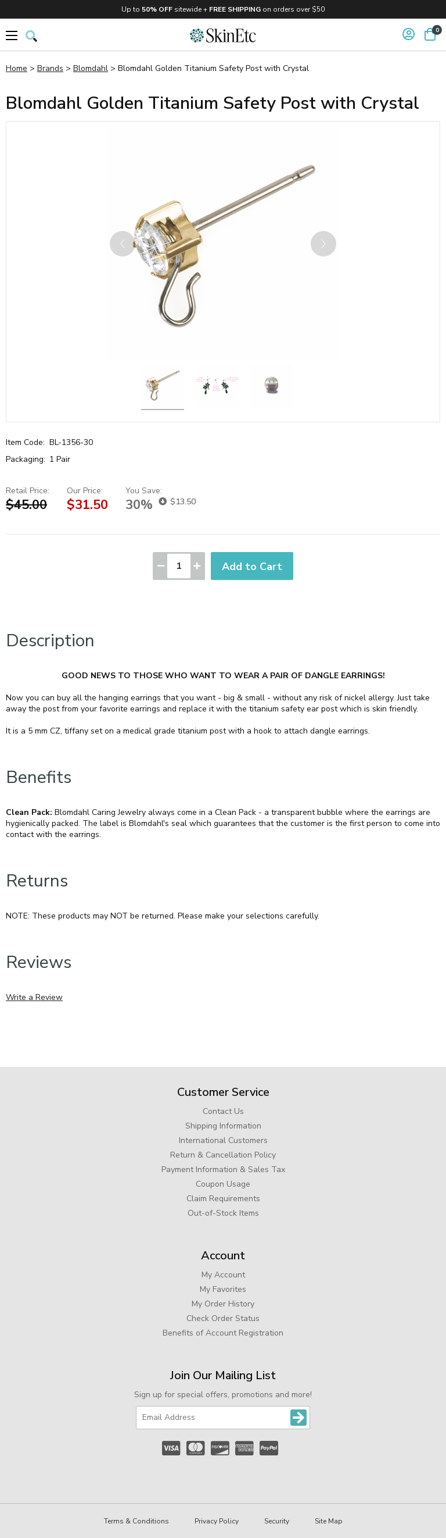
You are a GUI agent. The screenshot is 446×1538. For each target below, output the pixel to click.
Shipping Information (223, 1125)
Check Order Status (223, 1318)
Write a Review (34, 997)
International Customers (223, 1140)
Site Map (329, 1521)
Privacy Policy (217, 1521)
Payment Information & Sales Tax (223, 1169)
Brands (50, 68)
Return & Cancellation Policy (223, 1154)
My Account (223, 1274)
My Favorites (223, 1289)
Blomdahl (90, 68)
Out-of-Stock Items (223, 1213)
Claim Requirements (223, 1198)
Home (16, 68)
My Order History (223, 1303)
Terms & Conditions (136, 1521)
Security (276, 1521)
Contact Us (223, 1111)
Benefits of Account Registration (223, 1332)
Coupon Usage (223, 1184)
